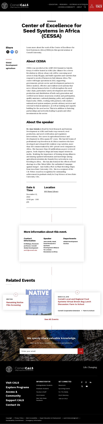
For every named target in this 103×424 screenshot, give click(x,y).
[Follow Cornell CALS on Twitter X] (82, 386)
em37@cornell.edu (30, 250)
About (79, 7)
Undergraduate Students (44, 385)
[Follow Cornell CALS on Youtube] (87, 386)
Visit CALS (12, 382)
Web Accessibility (31, 418)
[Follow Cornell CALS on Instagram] (86, 382)
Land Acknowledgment (70, 418)
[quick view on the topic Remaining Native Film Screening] (16, 295)
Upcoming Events (64, 388)
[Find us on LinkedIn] (90, 382)
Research (63, 4)
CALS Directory (63, 395)
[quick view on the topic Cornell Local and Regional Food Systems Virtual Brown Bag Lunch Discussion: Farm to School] (77, 292)
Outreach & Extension (79, 4)
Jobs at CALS (63, 398)
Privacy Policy (19, 418)
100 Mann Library (51, 191)
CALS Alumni (40, 395)
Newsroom (62, 385)
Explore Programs (17, 387)
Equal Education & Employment (50, 418)
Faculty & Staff (41, 392)
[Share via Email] (16, 51)
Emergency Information (33, 420)
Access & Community (66, 7)
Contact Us (13, 404)
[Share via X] (8, 51)
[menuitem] (53, 4)
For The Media (63, 392)
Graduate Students (42, 388)
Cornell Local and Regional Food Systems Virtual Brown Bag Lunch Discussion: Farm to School (74, 301)
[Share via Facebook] (12, 51)
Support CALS (15, 400)
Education (53, 4)
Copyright (9, 418)
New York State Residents (41, 399)
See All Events (51, 319)
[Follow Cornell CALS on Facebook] (81, 382)
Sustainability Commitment (15, 420)
